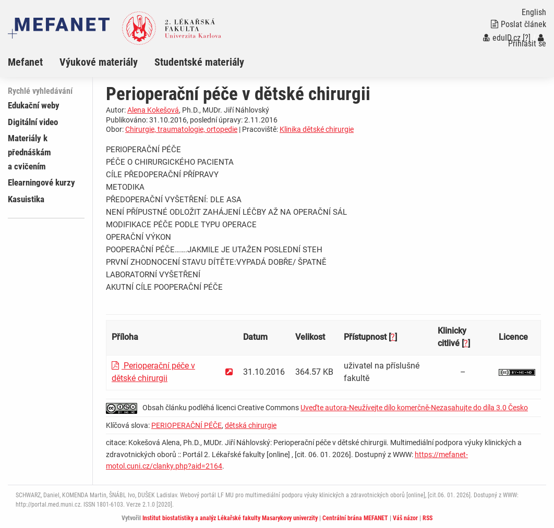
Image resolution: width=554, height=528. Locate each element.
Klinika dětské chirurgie (317, 129)
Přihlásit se (527, 40)
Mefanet (25, 62)
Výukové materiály (98, 62)
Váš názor (405, 518)
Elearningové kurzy (41, 182)
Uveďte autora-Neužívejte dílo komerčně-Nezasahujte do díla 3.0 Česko (414, 407)
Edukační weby (33, 105)
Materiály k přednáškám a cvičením (29, 152)
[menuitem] (33, 62)
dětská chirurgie (250, 425)
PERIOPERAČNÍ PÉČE (186, 425)
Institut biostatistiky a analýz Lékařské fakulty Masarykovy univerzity (230, 518)
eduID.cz (502, 38)
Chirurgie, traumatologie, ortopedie (181, 129)
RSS (427, 518)
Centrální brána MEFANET (355, 518)
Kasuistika (26, 199)
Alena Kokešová (153, 110)
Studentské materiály (199, 62)
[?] (527, 38)
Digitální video (33, 122)
